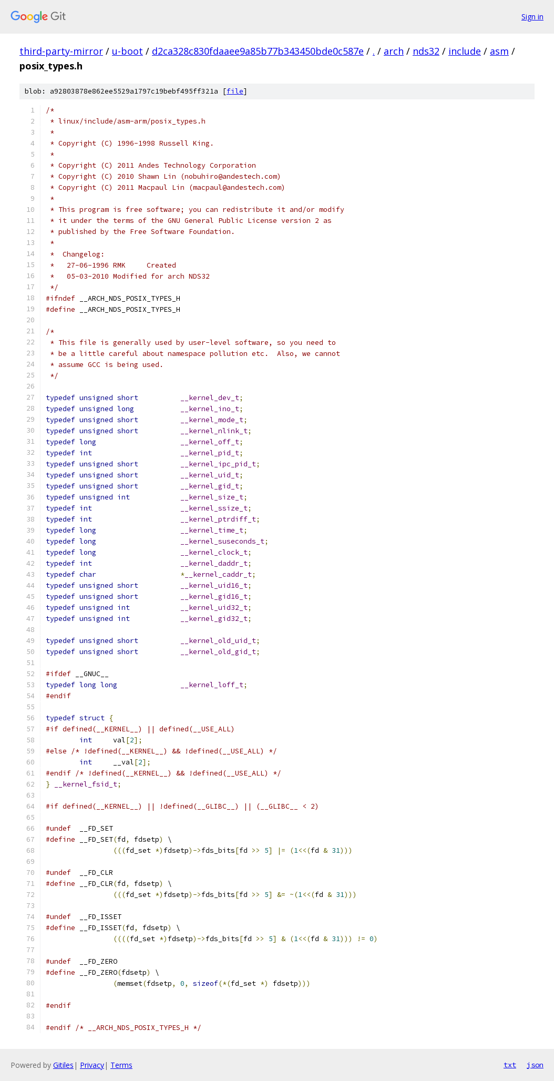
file (235, 91)
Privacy (92, 1065)
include (464, 51)
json (535, 1064)
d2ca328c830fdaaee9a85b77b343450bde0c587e (258, 51)
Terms (121, 1065)
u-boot (127, 51)
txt (510, 1064)
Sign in (532, 17)
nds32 (426, 51)
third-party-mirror (61, 51)
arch (394, 51)
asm (499, 51)
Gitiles (63, 1065)
